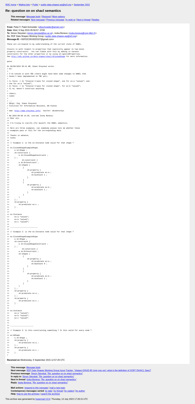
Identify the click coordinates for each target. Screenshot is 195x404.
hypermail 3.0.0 (42, 399)
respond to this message (36, 388)
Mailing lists (24, 5)
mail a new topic (57, 388)
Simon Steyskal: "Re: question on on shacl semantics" (57, 373)
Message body (33, 16)
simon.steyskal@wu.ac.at (39, 33)
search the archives (50, 394)
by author (80, 391)
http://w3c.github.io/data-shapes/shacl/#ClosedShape (38, 56)
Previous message (55, 20)
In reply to (70, 20)
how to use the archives (28, 394)
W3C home (10, 5)
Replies (95, 20)
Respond (46, 16)
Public (35, 5)
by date (48, 391)
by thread (58, 391)
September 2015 (82, 5)
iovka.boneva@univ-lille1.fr (82, 33)
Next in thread (83, 20)
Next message (38, 20)
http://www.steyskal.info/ (27, 111)
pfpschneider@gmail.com (51, 27)
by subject (69, 391)
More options (58, 16)
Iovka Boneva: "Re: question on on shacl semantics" (52, 379)
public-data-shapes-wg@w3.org (56, 5)
